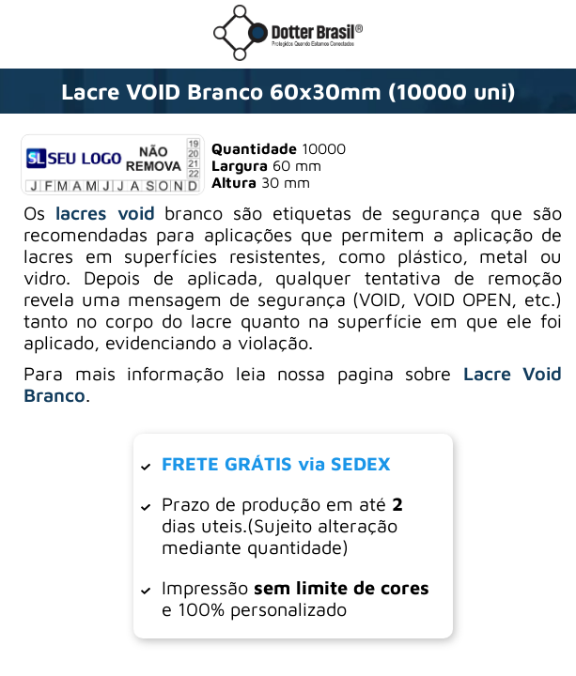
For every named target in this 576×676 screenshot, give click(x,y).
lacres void (105, 212)
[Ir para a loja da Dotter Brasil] (288, 55)
